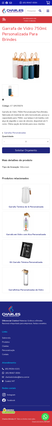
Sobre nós (6, 338)
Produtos (6, 342)
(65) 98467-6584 (13, 373)
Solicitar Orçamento (26, 150)
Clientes (5, 346)
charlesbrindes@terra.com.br (17, 377)
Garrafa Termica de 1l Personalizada (26, 207)
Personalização (8, 350)
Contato (5, 354)
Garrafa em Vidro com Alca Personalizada (26, 234)
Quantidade (7, 136)
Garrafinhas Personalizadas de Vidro (26, 290)
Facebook (11, 400)
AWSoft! (47, 422)
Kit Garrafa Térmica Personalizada (26, 262)
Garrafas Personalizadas (15, 133)
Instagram (11, 395)
